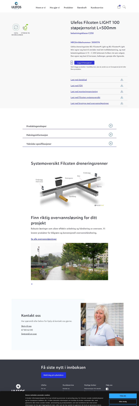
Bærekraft (82, 7)
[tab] (69, 127)
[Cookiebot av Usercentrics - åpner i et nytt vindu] (12, 402)
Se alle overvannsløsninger (44, 238)
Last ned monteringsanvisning (84, 91)
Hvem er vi (41, 7)
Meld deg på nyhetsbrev (54, 375)
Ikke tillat (123, 393)
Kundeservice (97, 7)
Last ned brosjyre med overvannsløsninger (90, 103)
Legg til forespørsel (84, 63)
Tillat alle (123, 382)
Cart (117, 6)
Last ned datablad (79, 79)
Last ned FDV (77, 85)
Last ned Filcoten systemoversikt (85, 97)
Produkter (68, 7)
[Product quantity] (72, 63)
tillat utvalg (123, 388)
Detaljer (103, 402)
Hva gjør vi (55, 7)
